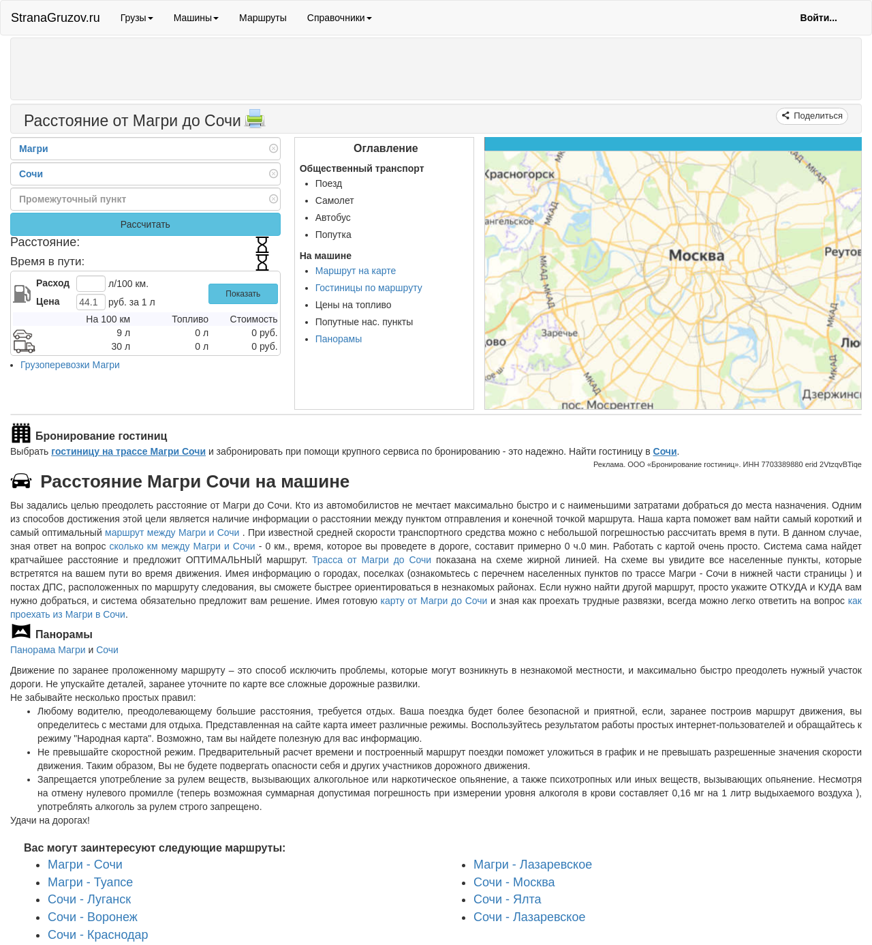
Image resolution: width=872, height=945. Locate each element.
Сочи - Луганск (89, 899)
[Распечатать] (255, 122)
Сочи (665, 451)
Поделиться (817, 115)
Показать (242, 294)
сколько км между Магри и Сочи (182, 546)
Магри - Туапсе (90, 882)
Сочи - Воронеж (93, 917)
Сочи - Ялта (507, 899)
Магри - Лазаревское (532, 864)
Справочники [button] (339, 17)
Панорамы (338, 338)
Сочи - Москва (514, 882)
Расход (52, 283)
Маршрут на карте (355, 270)
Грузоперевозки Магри (70, 364)
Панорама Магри (48, 649)
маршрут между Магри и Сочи (174, 532)
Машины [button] (196, 17)
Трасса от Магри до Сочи (371, 559)
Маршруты (263, 17)
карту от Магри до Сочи (434, 600)
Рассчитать (145, 224)
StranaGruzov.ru (55, 18)
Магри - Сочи (85, 864)
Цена (47, 301)
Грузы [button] (137, 17)
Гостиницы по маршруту (368, 287)
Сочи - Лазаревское (529, 917)
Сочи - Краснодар (98, 935)
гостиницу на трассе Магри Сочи (128, 451)
